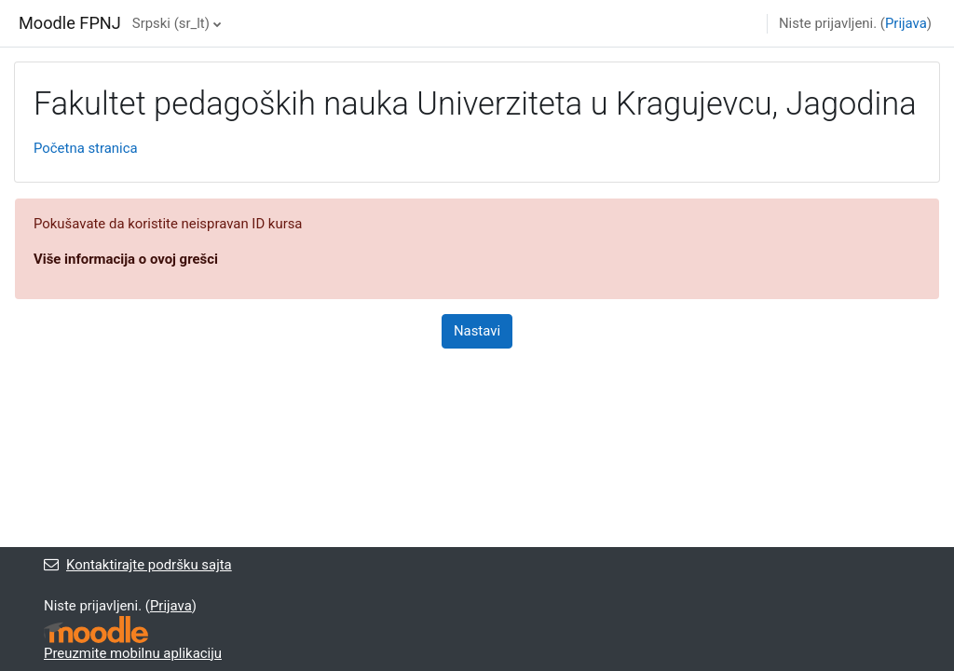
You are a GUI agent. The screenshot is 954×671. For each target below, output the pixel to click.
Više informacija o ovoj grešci (126, 259)
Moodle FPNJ (70, 23)
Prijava (906, 23)
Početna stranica (86, 148)
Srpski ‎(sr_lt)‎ (171, 23)
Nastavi (477, 330)
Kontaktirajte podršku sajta (138, 564)
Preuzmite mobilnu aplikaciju (133, 653)
